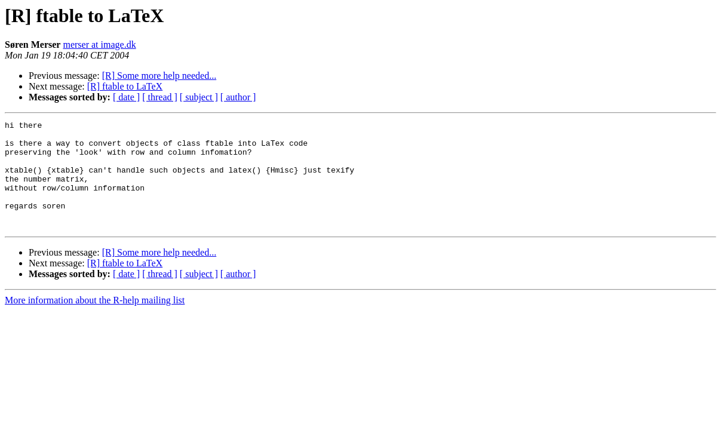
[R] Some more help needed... (159, 75)
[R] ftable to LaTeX (124, 86)
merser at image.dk (99, 44)
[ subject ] (199, 97)
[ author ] (238, 97)
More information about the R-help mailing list (95, 322)
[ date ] (126, 97)
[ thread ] (159, 97)
